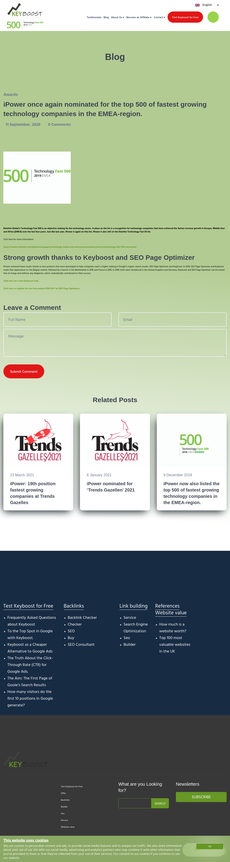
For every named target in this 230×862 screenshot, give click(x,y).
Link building (133, 606)
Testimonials (94, 17)
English (207, 4)
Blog (106, 17)
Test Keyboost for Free (185, 17)
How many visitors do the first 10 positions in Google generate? (30, 698)
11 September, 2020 (23, 124)
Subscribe (201, 797)
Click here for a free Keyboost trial (20, 280)
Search (160, 803)
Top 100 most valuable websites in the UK (174, 644)
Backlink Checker (82, 617)
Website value (171, 612)
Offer (63, 793)
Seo (127, 638)
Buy (71, 638)
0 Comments (59, 124)
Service (130, 617)
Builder (130, 644)
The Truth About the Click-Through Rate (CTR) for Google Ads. (30, 664)
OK (209, 846)
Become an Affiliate (137, 17)
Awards (10, 94)
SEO (71, 631)
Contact (158, 17)
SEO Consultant (81, 644)
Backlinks (74, 606)
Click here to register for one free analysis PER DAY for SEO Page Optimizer (41, 288)
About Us (116, 17)
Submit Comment (24, 371)
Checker (75, 624)
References (167, 606)
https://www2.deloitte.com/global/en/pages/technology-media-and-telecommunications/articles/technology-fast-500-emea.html (69, 247)
